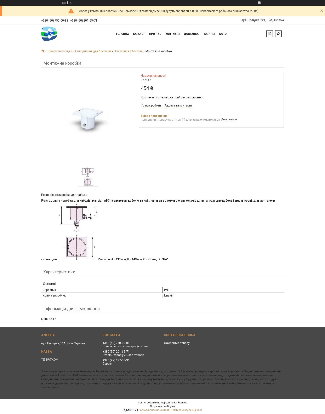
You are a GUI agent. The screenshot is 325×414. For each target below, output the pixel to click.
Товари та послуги (59, 51)
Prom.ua (182, 402)
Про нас (155, 33)
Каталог (139, 33)
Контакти (172, 33)
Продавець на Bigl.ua (162, 406)
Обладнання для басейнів (93, 51)
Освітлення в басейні (128, 51)
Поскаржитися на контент (153, 410)
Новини (209, 33)
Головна (122, 33)
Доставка (191, 33)
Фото (223, 33)
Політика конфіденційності (187, 410)
